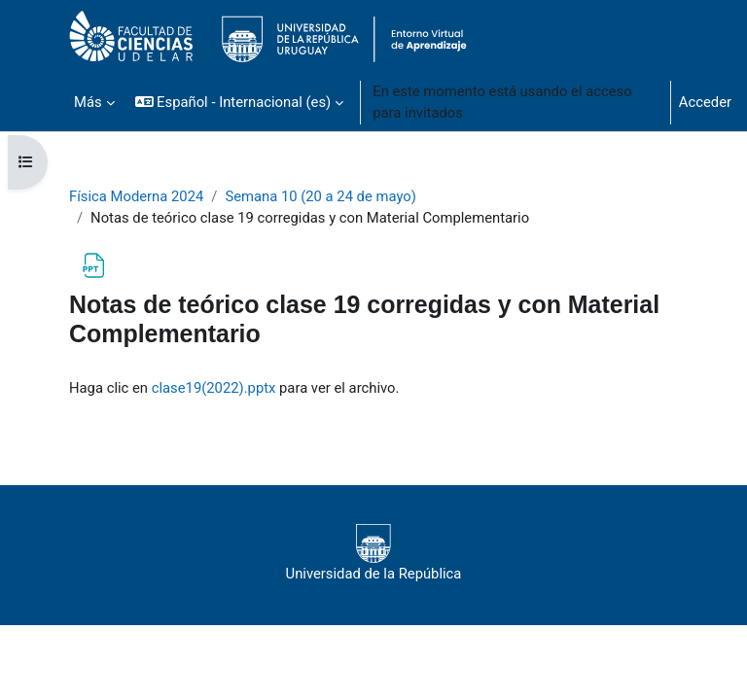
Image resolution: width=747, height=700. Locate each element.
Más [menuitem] (88, 102)
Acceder (705, 102)
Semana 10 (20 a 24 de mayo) (320, 196)
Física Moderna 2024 (136, 196)
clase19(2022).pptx (214, 388)
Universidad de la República (374, 553)
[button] (240, 102)
